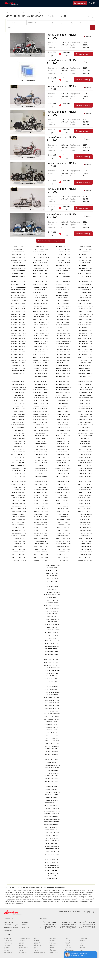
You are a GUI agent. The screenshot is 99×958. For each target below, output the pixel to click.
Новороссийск (54, 943)
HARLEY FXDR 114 (63, 527)
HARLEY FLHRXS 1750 (19, 530)
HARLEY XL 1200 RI (85, 492)
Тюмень (82, 942)
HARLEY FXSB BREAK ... (85, 300)
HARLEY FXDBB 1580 (63, 465)
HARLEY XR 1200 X (52, 578)
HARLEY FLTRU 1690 (63, 333)
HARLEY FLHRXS (19, 527)
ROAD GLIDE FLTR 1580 (52, 670)
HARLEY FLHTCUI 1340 (41, 308)
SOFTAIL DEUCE (52, 732)
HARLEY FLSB (41, 465)
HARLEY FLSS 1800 (41, 476)
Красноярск (83, 938)
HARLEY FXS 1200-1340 (85, 287)
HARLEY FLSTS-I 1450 (63, 271)
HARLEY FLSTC (41, 487)
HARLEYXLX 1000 (52, 635)
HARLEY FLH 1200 (19, 433)
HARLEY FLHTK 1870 (41, 341)
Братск (52, 947)
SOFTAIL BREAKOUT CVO (52, 713)
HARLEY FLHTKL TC (41, 352)
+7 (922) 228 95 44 (48, 922)
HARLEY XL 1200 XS (85, 514)
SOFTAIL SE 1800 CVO (52, 768)
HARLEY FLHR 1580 (19, 479)
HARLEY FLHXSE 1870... (41, 414)
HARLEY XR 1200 (52, 576)
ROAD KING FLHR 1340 (52, 700)
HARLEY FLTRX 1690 (63, 352)
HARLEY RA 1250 (85, 363)
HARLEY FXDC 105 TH (63, 476)
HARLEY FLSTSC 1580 (63, 281)
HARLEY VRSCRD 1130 (85, 435)
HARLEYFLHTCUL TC (52, 589)
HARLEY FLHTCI (41, 246)
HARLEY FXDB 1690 (63, 454)
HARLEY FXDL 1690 (63, 514)
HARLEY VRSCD (85, 403)
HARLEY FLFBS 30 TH (19, 422)
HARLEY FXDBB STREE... (63, 468)
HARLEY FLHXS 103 (41, 395)
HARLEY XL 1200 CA (85, 463)
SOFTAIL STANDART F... (52, 784)
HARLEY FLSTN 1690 (63, 254)
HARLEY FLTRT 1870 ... (63, 322)
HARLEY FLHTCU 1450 (41, 265)
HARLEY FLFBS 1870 (18, 419)
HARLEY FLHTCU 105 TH (41, 257)
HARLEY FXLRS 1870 (85, 265)
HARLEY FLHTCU (41, 254)
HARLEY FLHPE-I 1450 (19, 468)
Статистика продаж (11, 924)
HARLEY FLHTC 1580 (18, 557)
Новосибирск (23, 952)
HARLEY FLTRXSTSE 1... (63, 395)
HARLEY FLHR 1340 (19, 473)
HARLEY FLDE (18, 400)
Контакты (49, 3)
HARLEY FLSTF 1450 (41, 525)
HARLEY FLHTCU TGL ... (41, 292)
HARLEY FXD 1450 (63, 441)
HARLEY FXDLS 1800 (63, 525)
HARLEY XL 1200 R (85, 490)
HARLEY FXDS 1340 (63, 535)
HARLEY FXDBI (18, 246)
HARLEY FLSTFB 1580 (41, 544)
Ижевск (6, 950)
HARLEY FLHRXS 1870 (19, 533)
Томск (81, 949)
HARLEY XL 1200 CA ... (85, 465)
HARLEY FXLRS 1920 (85, 268)
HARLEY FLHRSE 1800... (18, 525)
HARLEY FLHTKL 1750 (41, 346)
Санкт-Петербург (24, 938)
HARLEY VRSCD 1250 (85, 408)
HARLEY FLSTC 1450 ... (41, 498)
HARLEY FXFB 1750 (85, 249)
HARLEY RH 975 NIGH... (85, 373)
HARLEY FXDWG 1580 (63, 538)
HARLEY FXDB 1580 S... (63, 452)
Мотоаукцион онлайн (11, 927)
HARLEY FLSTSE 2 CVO (63, 287)
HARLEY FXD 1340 (63, 438)
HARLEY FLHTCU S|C (41, 287)
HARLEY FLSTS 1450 (63, 268)
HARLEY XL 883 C (85, 522)
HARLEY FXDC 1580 (63, 481)
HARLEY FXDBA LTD (63, 463)
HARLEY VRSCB (85, 400)
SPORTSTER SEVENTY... (52, 797)
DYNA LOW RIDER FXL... (18, 263)
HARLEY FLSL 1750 (41, 471)
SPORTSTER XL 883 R (52, 849)
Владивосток (8, 952)
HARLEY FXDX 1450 (63, 546)
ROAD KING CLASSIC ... (52, 684)
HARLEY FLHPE (19, 460)
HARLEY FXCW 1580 (63, 430)
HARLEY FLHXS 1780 (41, 403)
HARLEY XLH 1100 (85, 546)
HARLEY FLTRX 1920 (63, 360)
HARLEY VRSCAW (85, 395)
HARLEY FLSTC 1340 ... (41, 492)
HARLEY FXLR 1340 (85, 257)
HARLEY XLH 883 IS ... (85, 560)
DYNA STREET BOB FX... (18, 273)
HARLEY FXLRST (85, 271)
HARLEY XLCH (85, 535)
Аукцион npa (8, 922)
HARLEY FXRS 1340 (85, 279)
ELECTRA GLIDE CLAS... (18, 303)
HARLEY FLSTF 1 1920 (41, 514)
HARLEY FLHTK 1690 (41, 335)
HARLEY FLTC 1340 (63, 298)
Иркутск (36, 943)
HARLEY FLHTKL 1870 (41, 349)
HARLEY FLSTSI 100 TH (63, 295)
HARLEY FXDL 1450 (63, 508)
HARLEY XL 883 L (85, 525)
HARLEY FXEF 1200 (63, 557)
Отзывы (25, 922)
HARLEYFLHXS (52, 613)
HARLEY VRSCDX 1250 (85, 414)
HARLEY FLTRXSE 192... (63, 381)
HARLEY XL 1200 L (85, 476)
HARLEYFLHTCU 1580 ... (52, 584)
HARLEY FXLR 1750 (85, 260)
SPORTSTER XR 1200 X (52, 854)
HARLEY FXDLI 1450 (63, 519)
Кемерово (22, 945)
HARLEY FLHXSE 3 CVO (41, 425)
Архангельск (53, 945)
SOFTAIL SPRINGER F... (52, 776)
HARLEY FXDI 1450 (63, 498)
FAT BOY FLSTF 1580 (18, 371)
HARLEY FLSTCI (41, 506)
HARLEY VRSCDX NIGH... (85, 419)
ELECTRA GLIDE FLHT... (18, 317)
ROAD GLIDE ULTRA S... (52, 678)
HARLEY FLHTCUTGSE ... (41, 330)
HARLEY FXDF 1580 (63, 490)
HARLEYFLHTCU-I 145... (52, 586)
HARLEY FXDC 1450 (63, 479)
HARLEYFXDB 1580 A (52, 624)
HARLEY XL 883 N (85, 527)
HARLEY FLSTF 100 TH (41, 517)
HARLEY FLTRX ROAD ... (63, 365)
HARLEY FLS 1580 (41, 460)
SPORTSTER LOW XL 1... (52, 827)
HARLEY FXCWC (63, 433)
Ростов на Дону (69, 950)
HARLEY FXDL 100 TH (63, 500)
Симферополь (23, 947)
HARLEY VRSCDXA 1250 (85, 425)
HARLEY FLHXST (41, 433)
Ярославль (83, 947)
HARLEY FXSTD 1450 (85, 344)
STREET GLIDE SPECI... (52, 870)
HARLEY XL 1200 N (85, 481)
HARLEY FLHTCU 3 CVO (41, 281)
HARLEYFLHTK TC (52, 603)
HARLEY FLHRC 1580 (18, 498)
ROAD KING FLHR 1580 (52, 705)
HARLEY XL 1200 (85, 454)
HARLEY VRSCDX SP (85, 422)
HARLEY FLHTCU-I (41, 298)
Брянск (82, 943)
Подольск (52, 940)
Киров (21, 950)
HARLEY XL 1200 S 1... (85, 498)
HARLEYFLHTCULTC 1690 (52, 592)
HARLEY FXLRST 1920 (85, 273)
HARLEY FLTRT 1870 (63, 319)
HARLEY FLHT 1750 (19, 544)
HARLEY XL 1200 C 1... (85, 460)
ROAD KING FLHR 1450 (52, 703)
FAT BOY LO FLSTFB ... (19, 373)
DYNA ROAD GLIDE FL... (18, 268)
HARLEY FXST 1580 (85, 319)
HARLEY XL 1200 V (85, 503)
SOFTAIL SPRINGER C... (52, 770)
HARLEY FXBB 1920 (63, 408)
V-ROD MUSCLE (52, 878)
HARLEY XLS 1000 (52, 570)
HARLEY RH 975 (85, 371)
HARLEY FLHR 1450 (19, 476)
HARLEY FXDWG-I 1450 (63, 544)
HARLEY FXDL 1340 (63, 506)
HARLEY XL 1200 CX (85, 473)
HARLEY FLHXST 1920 (41, 435)
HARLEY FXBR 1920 (63, 422)
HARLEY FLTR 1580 (63, 303)
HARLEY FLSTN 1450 (63, 249)
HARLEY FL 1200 (19, 392)
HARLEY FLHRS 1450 (18, 517)
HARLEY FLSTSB (63, 273)
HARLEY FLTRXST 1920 (63, 392)
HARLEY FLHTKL (41, 344)
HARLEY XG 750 (85, 444)
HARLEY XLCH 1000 (85, 538)
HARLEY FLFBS (19, 411)
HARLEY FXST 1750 (85, 322)
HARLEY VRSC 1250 (85, 390)
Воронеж (22, 940)
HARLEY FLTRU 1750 (63, 335)
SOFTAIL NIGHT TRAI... (52, 759)
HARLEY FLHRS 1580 (18, 519)
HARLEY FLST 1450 (41, 481)
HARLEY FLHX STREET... (41, 390)
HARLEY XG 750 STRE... (85, 452)
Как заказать (9, 930)
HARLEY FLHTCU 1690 (41, 279)
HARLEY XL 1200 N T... (85, 484)
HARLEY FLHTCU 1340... (41, 263)
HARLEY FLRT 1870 (41, 454)
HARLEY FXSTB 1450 (85, 330)
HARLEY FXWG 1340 (85, 360)
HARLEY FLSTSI (63, 292)
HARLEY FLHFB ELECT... (18, 454)
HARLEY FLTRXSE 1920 (63, 379)
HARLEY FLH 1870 (19, 438)
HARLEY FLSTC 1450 (41, 495)
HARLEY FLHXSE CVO (41, 427)
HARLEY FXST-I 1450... (85, 325)
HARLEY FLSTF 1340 (41, 519)
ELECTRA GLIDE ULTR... (18, 338)
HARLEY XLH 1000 (85, 544)
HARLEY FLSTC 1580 (41, 500)
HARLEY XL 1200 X (85, 506)
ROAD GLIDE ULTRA (52, 676)
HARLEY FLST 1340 (41, 479)
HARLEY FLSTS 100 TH (63, 260)
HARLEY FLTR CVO (63, 308)
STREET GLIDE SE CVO (52, 868)
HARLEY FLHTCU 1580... (41, 271)
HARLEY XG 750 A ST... (85, 449)
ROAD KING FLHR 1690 (52, 708)
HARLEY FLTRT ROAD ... (63, 325)
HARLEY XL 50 (85, 517)
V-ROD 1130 (52, 876)
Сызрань (67, 940)
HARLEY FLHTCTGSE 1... (41, 252)
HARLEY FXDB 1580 (63, 449)
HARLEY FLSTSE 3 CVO (63, 290)
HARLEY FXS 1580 (85, 292)
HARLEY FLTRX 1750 (63, 354)
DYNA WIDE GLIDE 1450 (18, 298)
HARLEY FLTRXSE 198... (63, 387)
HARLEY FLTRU (63, 327)
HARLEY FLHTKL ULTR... (41, 354)
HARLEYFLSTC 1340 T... (52, 616)
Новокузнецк (8, 943)
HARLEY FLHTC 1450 (18, 554)
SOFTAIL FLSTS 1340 (52, 740)
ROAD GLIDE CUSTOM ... (52, 659)
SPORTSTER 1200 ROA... (52, 803)
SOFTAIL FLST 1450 (52, 738)
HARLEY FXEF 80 (85, 246)
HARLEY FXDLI (63, 517)
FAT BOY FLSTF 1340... (19, 365)
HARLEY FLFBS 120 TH (19, 414)
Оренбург (7, 945)
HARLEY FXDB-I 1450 (63, 457)
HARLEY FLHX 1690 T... (41, 381)
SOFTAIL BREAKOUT (52, 711)
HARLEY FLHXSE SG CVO (41, 430)
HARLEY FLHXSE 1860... (41, 411)
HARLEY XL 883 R (85, 530)
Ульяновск (7, 947)
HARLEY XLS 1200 (52, 573)
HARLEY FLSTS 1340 (63, 263)
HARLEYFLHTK (52, 597)
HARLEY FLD (19, 395)
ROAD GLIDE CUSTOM (52, 657)
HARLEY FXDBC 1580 (63, 473)
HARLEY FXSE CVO (85, 308)
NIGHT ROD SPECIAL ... (52, 646)
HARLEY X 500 (85, 441)
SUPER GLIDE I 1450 (52, 873)
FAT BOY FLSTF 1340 (18, 363)
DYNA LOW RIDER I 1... (19, 265)
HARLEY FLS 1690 (41, 463)
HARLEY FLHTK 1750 (41, 338)
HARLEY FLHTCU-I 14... (41, 303)
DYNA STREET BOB (19, 271)
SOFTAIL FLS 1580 (52, 735)
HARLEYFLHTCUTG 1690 (52, 595)
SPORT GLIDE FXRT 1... (52, 795)
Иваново (22, 942)
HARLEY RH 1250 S (85, 368)
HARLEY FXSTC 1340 (85, 335)
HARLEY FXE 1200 (63, 552)
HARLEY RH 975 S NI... (85, 379)
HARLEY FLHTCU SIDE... (41, 284)
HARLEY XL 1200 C (85, 457)
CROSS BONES (18, 249)
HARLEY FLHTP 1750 (41, 368)
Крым (66, 949)
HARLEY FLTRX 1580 (63, 349)
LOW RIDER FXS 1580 (52, 643)
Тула (81, 950)
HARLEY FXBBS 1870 (63, 414)
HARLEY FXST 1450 (85, 317)
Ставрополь (38, 945)
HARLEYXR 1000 (52, 638)
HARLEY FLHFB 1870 (18, 452)
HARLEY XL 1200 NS (85, 487)
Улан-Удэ (67, 942)
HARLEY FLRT (41, 446)
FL (19, 376)
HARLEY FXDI (63, 495)
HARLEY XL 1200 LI (85, 479)
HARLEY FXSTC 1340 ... (85, 338)
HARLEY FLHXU (41, 438)
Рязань (36, 949)
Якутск (36, 947)
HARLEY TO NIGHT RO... (85, 381)
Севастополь (8, 949)
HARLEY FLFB (19, 406)
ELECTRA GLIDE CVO (18, 311)
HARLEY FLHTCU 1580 (41, 268)
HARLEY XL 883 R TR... (85, 533)
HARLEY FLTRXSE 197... (63, 384)
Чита (66, 938)
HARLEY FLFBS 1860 (18, 417)
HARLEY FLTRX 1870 (63, 357)
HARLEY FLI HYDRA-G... (41, 444)
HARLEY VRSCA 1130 (85, 392)
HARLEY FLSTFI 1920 (41, 557)
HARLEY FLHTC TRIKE (19, 560)
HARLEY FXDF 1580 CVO (63, 492)
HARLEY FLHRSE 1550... (18, 522)
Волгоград (68, 947)
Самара (82, 940)
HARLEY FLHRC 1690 (18, 500)
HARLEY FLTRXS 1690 (63, 368)
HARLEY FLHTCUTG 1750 (41, 317)
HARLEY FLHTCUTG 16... (41, 314)
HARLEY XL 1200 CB (85, 468)
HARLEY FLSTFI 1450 (41, 554)
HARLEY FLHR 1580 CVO (19, 481)
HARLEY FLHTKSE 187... (41, 360)
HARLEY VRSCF (85, 427)
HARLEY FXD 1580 (63, 444)
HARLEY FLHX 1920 (41, 387)
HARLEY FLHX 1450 (41, 373)
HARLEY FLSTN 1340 (41, 560)
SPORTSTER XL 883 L (52, 843)
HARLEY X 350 (85, 438)
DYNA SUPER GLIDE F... (18, 284)
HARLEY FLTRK (63, 314)
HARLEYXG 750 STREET (52, 630)
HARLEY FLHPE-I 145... (19, 471)
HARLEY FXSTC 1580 (85, 341)
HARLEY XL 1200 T (85, 500)
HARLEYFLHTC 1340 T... (52, 581)
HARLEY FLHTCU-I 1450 (41, 300)
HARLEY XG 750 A (85, 446)
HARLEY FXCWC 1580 (63, 435)
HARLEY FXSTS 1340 (85, 352)
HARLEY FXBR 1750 (63, 419)
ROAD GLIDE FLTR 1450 (52, 668)
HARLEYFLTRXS (52, 622)
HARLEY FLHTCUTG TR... (41, 327)
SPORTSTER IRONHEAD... (52, 816)
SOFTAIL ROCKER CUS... (52, 765)
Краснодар (7, 938)
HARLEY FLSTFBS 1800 (41, 552)
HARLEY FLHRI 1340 (18, 514)
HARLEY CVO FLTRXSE (19, 390)
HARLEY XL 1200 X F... (85, 508)
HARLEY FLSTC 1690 (41, 503)
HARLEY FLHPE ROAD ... (18, 465)
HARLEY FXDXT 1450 (63, 549)
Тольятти (7, 942)
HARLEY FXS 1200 (85, 284)
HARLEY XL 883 (85, 519)
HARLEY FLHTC (19, 546)
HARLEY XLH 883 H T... (85, 557)
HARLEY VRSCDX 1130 (85, 411)
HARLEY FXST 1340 (85, 311)
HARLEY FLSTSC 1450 (63, 279)
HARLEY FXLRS (85, 263)
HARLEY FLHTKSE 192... (41, 363)
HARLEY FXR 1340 (85, 276)
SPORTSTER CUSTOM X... (52, 808)
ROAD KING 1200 (52, 681)
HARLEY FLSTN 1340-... (63, 246)
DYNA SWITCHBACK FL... (19, 295)
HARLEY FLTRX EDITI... (63, 363)
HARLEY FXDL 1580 (63, 511)
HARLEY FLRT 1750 (41, 449)
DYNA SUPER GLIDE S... (18, 292)
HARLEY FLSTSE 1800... (63, 284)
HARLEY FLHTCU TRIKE (41, 295)
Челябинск (53, 938)
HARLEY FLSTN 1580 (63, 252)
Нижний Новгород (39, 952)
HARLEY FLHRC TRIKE (19, 503)
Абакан (52, 942)
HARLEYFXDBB (52, 627)
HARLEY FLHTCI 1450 (41, 249)
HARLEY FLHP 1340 (19, 457)
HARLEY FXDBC (63, 471)
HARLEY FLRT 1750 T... (41, 452)
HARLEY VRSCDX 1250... (85, 417)
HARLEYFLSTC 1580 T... (52, 619)
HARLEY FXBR (63, 417)
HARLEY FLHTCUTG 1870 (41, 322)
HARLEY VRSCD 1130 (85, 406)
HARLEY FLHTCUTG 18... (41, 325)
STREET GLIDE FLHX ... (52, 859)
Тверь (36, 950)
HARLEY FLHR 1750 (19, 490)
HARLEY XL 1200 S (85, 495)
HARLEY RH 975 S (85, 376)
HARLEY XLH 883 (85, 554)
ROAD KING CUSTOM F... (52, 697)
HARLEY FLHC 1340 (19, 441)
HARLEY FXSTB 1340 (85, 327)
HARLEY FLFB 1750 (19, 408)
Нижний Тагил (54, 952)
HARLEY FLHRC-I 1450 (19, 506)
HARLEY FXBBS (63, 411)
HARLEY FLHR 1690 (19, 487)
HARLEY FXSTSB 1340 (85, 357)
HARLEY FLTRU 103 (63, 330)
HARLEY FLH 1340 (19, 435)
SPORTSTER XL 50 (52, 835)
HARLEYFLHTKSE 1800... (52, 605)
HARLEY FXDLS (63, 522)
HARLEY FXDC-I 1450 (63, 484)
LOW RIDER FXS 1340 (52, 640)
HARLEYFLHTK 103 (52, 600)
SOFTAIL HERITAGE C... (52, 746)
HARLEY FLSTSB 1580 (63, 276)
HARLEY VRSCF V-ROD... (85, 433)
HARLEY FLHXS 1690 (41, 398)
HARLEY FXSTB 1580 (85, 333)
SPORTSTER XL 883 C (52, 840)
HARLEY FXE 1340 (63, 554)
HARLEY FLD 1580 (19, 398)
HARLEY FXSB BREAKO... (85, 303)
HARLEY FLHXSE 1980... (41, 422)
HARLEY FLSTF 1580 (41, 530)
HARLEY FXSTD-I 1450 (85, 349)
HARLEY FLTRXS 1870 (63, 373)
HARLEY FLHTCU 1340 (41, 260)
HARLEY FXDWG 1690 (63, 541)
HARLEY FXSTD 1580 (85, 346)
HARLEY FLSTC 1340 (41, 490)
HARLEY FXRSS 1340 (85, 281)
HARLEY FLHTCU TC (41, 290)
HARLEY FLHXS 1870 (41, 406)
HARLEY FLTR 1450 (63, 300)
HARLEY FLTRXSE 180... (63, 376)
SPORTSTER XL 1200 (52, 832)
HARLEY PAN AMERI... (19, 381)
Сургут (67, 943)
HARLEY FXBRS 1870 (63, 427)
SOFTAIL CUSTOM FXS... (52, 716)
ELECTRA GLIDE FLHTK (19, 335)
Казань (36, 938)
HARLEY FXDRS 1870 (63, 533)
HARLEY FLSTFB (41, 541)
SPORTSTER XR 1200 (52, 851)
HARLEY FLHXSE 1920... (41, 417)
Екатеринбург (8, 940)
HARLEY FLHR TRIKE (18, 492)
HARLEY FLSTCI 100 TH (41, 508)
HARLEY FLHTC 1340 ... (19, 552)
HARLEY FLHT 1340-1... (19, 535)
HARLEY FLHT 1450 (19, 538)
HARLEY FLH (19, 430)
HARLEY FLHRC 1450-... (18, 495)
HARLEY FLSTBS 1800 (41, 484)
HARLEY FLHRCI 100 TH (18, 508)
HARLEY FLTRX (63, 346)
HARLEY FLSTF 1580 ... (41, 533)
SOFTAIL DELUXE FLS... (52, 722)
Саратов (21, 943)
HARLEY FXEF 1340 (63, 560)
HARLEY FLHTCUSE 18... (41, 311)
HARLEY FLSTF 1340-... (41, 522)
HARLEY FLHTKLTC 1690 (41, 357)
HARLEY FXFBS (85, 252)
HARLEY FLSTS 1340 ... (63, 265)
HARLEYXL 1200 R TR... (52, 632)
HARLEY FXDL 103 (63, 503)
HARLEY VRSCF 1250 (85, 430)
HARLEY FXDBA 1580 (63, 460)
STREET (52, 857)
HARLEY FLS (41, 457)
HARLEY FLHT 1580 (19, 541)
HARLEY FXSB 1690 (85, 298)
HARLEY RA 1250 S (85, 365)
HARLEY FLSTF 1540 (41, 527)
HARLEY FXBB (63, 403)
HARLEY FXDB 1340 (63, 446)
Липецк (21, 949)
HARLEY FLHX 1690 (41, 379)
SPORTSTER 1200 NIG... (52, 800)
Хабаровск (53, 950)
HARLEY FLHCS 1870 (18, 449)
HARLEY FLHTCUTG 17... (41, 319)
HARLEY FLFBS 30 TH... (18, 425)
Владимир (68, 945)
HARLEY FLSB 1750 (41, 468)
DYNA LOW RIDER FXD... (18, 254)
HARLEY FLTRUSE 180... (63, 341)
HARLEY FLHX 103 (41, 371)
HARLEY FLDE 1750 (19, 403)
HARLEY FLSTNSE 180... (63, 257)
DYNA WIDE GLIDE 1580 (18, 300)
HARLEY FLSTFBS (41, 549)
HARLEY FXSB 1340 (85, 295)
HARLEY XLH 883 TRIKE (52, 565)
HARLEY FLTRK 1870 (63, 317)
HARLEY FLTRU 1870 (63, 338)
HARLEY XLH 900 (52, 568)
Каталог (35, 3)
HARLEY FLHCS (19, 446)
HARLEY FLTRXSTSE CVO (63, 398)
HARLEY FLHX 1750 (41, 384)
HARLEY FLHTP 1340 (41, 365)
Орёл (81, 945)
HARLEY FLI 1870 (41, 441)
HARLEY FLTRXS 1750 (63, 371)
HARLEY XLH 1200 (85, 549)
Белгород (37, 942)
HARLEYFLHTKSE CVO (52, 608)
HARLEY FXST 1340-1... (85, 314)
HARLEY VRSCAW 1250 (85, 398)
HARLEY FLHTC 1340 (18, 549)
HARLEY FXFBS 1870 (85, 254)
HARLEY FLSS (41, 473)
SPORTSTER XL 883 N (52, 846)
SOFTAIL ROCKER (52, 762)
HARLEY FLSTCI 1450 (41, 511)
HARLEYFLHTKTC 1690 (52, 611)
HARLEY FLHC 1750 (19, 444)
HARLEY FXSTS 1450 (85, 354)
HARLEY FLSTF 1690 (41, 535)
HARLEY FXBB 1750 (63, 406)
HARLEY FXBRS (63, 425)
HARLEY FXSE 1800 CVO (85, 306)
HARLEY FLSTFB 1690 (41, 546)
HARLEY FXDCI (63, 487)
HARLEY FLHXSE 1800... (41, 408)
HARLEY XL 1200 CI (85, 471)
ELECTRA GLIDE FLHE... (18, 314)
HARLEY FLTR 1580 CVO (63, 306)
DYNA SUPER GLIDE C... (18, 279)
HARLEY (18, 379)
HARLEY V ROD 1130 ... (85, 384)
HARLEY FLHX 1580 (41, 376)
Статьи (24, 924)
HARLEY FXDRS (63, 530)
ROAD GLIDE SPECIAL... (52, 673)
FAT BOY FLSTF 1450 (18, 368)
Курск (51, 949)
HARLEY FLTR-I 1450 (63, 311)
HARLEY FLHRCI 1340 (19, 511)
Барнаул (37, 940)
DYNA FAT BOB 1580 (18, 252)
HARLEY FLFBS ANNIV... (18, 427)
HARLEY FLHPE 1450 (18, 463)
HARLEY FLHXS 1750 (41, 400)
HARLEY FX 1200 (63, 400)
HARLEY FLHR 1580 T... (19, 484)
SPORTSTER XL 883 (52, 838)
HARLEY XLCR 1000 (85, 541)
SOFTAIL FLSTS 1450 (52, 743)
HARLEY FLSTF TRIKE (41, 538)
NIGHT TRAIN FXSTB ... (52, 651)
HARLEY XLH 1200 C (85, 552)
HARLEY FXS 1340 (85, 290)
